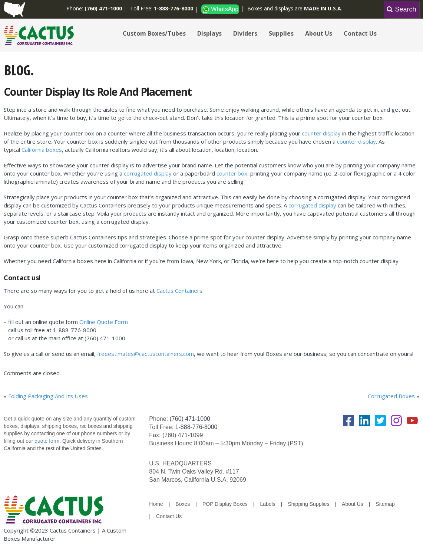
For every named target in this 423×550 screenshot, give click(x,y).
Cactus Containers (179, 290)
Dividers (245, 33)
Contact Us (360, 33)
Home (156, 504)
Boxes (182, 504)
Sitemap (385, 504)
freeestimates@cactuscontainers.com (145, 353)
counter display (321, 133)
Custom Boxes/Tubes (154, 33)
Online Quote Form (104, 321)
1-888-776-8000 (196, 427)
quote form (46, 441)
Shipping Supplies (308, 504)
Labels (267, 504)
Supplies (281, 33)
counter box (232, 173)
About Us (318, 33)
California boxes (42, 149)
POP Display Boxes (225, 504)
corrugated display (148, 173)
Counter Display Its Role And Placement (97, 92)
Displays (209, 33)
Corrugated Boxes (391, 396)
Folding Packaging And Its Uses (48, 396)
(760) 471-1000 (190, 419)
